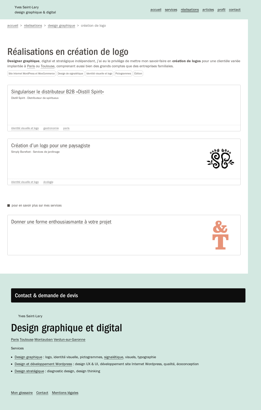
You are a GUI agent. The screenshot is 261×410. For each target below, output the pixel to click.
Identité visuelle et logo (99, 73)
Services (171, 9)
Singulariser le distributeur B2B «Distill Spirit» (57, 91)
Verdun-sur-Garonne (69, 339)
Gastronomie (51, 128)
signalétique (113, 357)
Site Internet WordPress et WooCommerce (32, 73)
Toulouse (47, 66)
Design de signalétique (70, 73)
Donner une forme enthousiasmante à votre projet (61, 222)
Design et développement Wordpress (43, 364)
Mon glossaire (22, 392)
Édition (138, 73)
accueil (12, 25)
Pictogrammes (123, 73)
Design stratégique (29, 371)
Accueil (155, 9)
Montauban (43, 339)
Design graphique (61, 25)
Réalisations (190, 9)
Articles (208, 9)
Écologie (48, 182)
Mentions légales (65, 392)
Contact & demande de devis (46, 295)
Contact (235, 9)
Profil (221, 9)
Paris (31, 66)
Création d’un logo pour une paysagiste (50, 145)
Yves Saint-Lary (30, 316)
